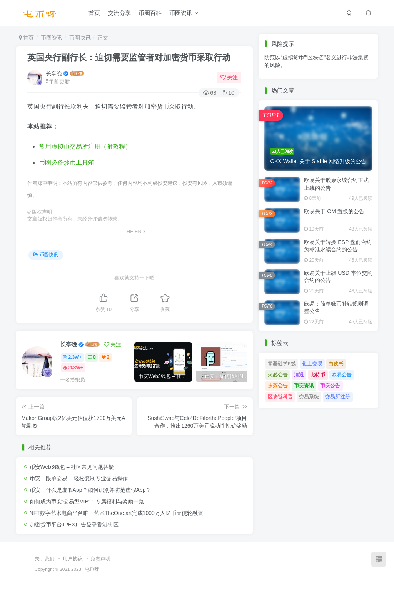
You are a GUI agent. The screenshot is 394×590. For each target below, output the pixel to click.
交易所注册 (337, 396)
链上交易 (312, 363)
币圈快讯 (80, 38)
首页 (94, 13)
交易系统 (309, 396)
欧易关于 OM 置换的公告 (334, 211)
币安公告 (330, 385)
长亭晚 (54, 73)
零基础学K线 (282, 363)
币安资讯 (304, 385)
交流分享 (119, 13)
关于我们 (45, 559)
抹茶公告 (278, 385)
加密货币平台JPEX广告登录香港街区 (74, 524)
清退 (299, 375)
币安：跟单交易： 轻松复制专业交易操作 (79, 478)
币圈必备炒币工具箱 (66, 162)
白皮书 (336, 363)
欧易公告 (342, 375)
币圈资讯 (184, 13)
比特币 (317, 375)
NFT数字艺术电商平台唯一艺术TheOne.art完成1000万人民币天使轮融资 (116, 513)
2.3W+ (72, 357)
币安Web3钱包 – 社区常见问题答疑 (72, 467)
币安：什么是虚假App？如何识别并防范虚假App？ (90, 490)
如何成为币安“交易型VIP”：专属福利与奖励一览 (87, 501)
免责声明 (100, 559)
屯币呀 (92, 569)
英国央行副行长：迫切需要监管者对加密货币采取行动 (128, 57)
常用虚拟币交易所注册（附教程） (85, 146)
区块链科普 (280, 396)
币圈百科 (150, 13)
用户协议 (73, 559)
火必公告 (278, 375)
